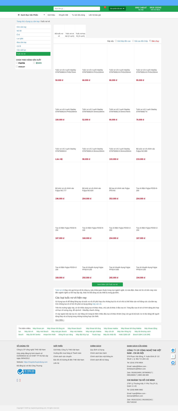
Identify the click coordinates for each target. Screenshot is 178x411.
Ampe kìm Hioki (49, 335)
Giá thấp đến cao (123, 41)
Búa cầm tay (21, 42)
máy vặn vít (96, 304)
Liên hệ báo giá (95, 15)
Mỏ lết (19, 31)
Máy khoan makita (111, 328)
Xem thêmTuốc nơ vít (107, 284)
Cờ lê (19, 46)
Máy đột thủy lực (82, 335)
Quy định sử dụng (97, 350)
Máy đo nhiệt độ (109, 335)
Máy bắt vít (28, 331)
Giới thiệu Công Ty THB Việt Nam (66, 350)
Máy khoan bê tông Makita (131, 328)
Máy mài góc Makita (93, 331)
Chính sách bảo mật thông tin (101, 356)
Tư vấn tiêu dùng (78, 15)
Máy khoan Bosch (74, 328)
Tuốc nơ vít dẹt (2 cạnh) (69, 35)
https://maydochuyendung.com (35, 362)
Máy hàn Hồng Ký (124, 331)
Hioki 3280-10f (124, 335)
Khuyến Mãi (63, 15)
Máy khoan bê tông (93, 328)
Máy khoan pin (38, 328)
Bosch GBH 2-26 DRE (141, 335)
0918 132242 (155, 9)
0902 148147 (141, 9)
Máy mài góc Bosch (59, 331)
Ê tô (18, 35)
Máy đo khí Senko (33, 335)
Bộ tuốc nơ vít (59, 35)
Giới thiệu (51, 15)
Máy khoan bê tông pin (56, 328)
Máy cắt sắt (109, 331)
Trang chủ (21, 21)
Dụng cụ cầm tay (32, 21)
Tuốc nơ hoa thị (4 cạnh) (80, 35)
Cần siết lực (21, 50)
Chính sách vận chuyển (63, 356)
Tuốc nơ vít (21, 54)
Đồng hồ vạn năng (66, 335)
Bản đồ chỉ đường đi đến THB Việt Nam (69, 360)
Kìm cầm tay (21, 27)
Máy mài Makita (76, 331)
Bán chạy (154, 41)
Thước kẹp (96, 335)
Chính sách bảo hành (98, 353)
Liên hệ (56, 363)
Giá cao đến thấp (140, 41)
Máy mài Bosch (42, 331)
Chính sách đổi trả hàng (99, 360)
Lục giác (20, 38)
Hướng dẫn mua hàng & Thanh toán (67, 353)
